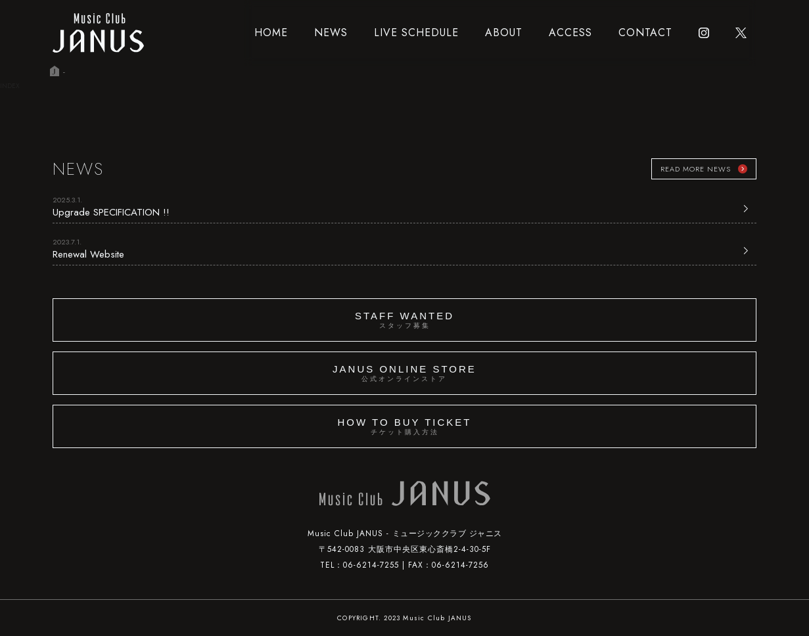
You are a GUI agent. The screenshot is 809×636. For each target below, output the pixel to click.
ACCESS (570, 32)
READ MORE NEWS (695, 169)
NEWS (331, 32)
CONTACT (645, 32)
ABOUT (503, 32)
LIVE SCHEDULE (416, 32)
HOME (271, 32)
